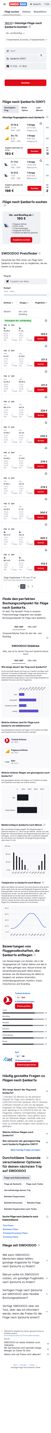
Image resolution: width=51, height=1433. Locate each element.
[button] (5, 4)
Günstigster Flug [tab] (10, 108)
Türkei (32, 1365)
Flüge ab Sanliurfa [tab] (12, 1184)
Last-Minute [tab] (39, 108)
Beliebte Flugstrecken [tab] (14, 1196)
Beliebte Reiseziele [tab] (13, 1203)
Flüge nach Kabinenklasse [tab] (16, 1178)
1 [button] (22, 586)
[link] (21, 240)
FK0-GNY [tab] (18, 627)
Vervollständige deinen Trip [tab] (17, 1190)
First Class (8, 1225)
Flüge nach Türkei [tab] (34, 1184)
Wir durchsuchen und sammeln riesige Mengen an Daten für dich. (27, 1349)
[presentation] (29, 26)
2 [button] (28, 586)
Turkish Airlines (22, 993)
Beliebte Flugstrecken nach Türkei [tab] (20, 1209)
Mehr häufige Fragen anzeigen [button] (25, 1150)
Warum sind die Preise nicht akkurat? (27, 1354)
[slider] (48, 295)
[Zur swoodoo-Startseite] (18, 4)
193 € (8, 23)
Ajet (17, 1052)
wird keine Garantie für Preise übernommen (21, 1335)
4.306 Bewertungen (24, 1001)
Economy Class (10, 1237)
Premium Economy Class (15, 1233)
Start (15, 1365)
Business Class (10, 1229)
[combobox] (15, 33)
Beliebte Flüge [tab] (34, 1203)
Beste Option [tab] (25, 108)
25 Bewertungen (23, 1060)
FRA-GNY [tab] (32, 627)
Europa (23, 1365)
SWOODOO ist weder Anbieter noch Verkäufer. (27, 1343)
